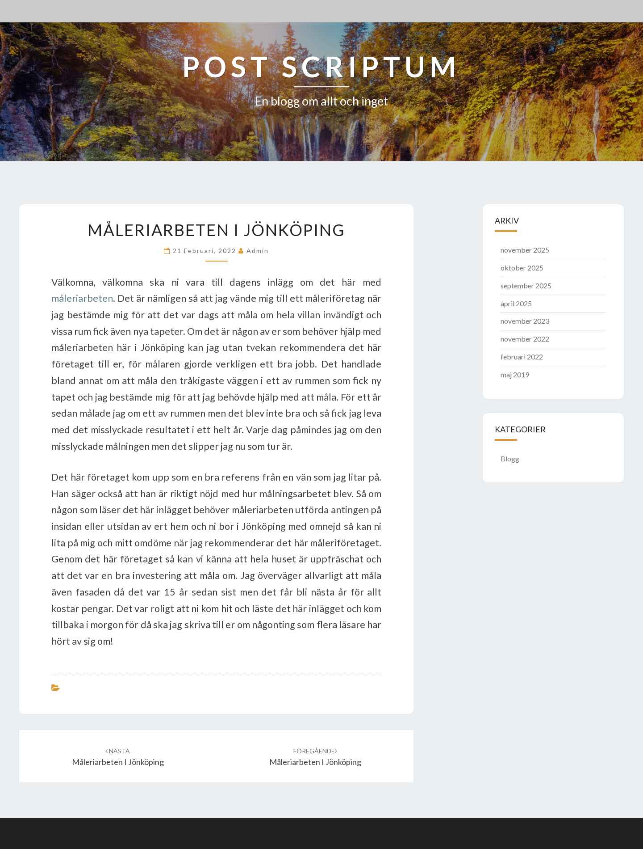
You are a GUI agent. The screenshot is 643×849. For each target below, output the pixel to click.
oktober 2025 (522, 267)
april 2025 (516, 303)
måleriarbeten (82, 298)
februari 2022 (522, 356)
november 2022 (525, 338)
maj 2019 (515, 374)
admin (257, 250)
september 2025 (526, 285)
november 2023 (525, 321)
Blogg (510, 458)
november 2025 (525, 249)
